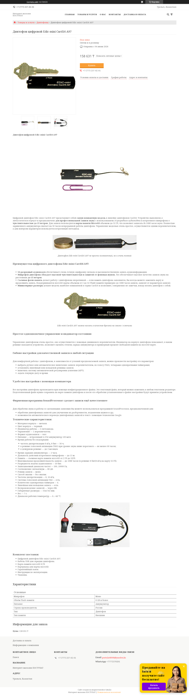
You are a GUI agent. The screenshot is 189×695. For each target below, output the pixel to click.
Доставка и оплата (135, 14)
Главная (70, 14)
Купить (91, 65)
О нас (103, 14)
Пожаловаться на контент (109, 692)
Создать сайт (32, 2)
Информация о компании (26, 645)
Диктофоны (43, 22)
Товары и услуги (87, 14)
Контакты (115, 14)
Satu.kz (108, 690)
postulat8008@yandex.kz (114, 657)
